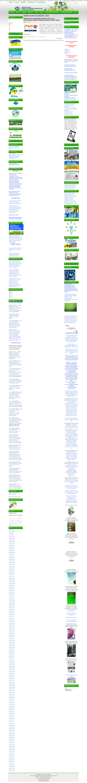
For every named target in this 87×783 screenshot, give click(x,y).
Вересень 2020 (12, 645)
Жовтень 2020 (12, 644)
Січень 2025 (11, 555)
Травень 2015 (11, 756)
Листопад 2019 (12, 663)
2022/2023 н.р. (67, 53)
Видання (24, 12)
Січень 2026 (11, 535)
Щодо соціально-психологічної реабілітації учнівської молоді (72, 401)
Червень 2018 (12, 692)
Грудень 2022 (11, 599)
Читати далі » (59, 38)
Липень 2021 (11, 628)
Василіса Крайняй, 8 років (69, 192)
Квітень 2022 (11, 612)
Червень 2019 (12, 671)
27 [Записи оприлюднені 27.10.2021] (13, 523)
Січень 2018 (11, 701)
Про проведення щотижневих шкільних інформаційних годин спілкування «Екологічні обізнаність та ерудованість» (71, 466)
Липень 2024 (11, 566)
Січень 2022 (11, 618)
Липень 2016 (11, 732)
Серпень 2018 (12, 688)
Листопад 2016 (12, 725)
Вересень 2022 (12, 604)
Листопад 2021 (12, 621)
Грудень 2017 (11, 702)
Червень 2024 (12, 567)
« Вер (10, 524)
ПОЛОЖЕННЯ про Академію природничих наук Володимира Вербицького (70, 109)
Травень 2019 (11, 673)
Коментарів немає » (43, 36)
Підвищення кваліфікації (66, 12)
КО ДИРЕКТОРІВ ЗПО (15, 140)
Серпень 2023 (12, 585)
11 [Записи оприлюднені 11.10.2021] (9, 520)
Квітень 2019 (11, 675)
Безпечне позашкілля (68, 114)
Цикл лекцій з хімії (68, 112)
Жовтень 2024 (12, 560)
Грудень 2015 (11, 744)
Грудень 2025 (11, 536)
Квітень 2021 (11, 633)
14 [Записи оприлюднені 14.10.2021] (15, 520)
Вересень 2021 (12, 624)
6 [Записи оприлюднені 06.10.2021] (13, 518)
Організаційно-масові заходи (52, 12)
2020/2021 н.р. (67, 50)
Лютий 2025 (11, 554)
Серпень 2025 (12, 543)
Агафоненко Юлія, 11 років (69, 200)
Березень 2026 (12, 531)
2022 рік (10, 293)
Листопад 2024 (12, 559)
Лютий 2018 (11, 699)
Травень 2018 (11, 694)
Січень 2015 (11, 763)
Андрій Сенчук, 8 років (68, 198)
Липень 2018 (11, 690)
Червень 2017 (12, 713)
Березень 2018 (12, 697)
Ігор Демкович (46, 780)
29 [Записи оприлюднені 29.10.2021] (17, 523)
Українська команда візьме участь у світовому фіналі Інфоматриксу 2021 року (42, 19)
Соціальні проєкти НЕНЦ (71, 144)
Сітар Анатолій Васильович (70, 185)
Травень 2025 (11, 548)
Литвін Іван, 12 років (68, 199)
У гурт (75, 12)
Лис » (13, 524)
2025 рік (10, 297)
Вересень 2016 (12, 728)
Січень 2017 (11, 721)
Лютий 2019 (11, 678)
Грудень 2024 (11, 557)
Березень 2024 (12, 573)
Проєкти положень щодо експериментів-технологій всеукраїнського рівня (14, 254)
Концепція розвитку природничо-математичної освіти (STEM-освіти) (15, 249)
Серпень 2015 (12, 751)
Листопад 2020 (12, 642)
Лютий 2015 (11, 761)
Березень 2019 (12, 676)
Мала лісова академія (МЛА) (15, 496)
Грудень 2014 (11, 765)
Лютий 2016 (11, 740)
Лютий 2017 (11, 720)
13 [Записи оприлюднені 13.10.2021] (13, 520)
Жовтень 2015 (12, 747)
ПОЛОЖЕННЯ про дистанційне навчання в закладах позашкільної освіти (71, 419)
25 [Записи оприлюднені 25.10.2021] (9, 523)
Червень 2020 (12, 650)
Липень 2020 (11, 649)
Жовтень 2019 (12, 664)
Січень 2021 (11, 638)
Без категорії (36, 36)
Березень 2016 (12, 739)
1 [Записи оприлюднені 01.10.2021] (17, 517)
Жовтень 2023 (12, 581)
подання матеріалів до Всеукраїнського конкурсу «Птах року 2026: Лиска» (15, 471)
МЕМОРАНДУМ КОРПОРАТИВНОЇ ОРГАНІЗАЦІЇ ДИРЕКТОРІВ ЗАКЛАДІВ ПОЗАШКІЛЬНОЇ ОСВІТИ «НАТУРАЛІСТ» (15, 156)
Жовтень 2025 (12, 540)
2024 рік (10, 296)
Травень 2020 (11, 652)
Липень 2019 (11, 669)
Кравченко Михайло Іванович (70, 186)
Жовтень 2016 (12, 727)
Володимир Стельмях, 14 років (70, 201)
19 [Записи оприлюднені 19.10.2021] (11, 521)
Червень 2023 (12, 588)
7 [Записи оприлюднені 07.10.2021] (15, 518)
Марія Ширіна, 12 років (69, 194)
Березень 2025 (12, 552)
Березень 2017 (12, 718)
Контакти (17, 2)
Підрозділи (23, 2)
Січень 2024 (11, 576)
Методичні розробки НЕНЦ (71, 617)
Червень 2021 (12, 630)
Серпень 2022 (12, 605)
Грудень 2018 (11, 682)
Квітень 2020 (11, 654)
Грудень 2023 (11, 578)
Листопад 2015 (12, 746)
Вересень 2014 (12, 770)
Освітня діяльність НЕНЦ (71, 18)
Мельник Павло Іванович (69, 188)
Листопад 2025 (12, 538)
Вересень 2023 (12, 583)
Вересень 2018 (12, 687)
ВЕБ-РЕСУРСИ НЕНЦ (15, 33)
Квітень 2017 (11, 716)
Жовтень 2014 (12, 768)
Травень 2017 (11, 714)
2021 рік (10, 292)
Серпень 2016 (12, 730)
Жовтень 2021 (12, 623)
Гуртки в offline (67, 23)
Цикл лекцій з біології (68, 111)
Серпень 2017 (12, 709)
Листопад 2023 (12, 580)
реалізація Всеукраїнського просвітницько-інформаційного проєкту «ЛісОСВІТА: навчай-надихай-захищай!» (15, 309)
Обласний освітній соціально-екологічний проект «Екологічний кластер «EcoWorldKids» (71, 487)
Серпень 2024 (12, 564)
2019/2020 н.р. (67, 49)
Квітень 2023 (11, 592)
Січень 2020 (11, 659)
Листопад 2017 (12, 704)
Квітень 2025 (11, 550)
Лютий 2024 (11, 574)
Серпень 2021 (12, 626)
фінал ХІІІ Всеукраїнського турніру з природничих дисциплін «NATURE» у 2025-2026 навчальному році (15, 395)
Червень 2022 (12, 609)
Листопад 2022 (12, 600)
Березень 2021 (12, 635)
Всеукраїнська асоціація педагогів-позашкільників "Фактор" (14, 147)
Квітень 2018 (11, 695)
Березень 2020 (12, 656)
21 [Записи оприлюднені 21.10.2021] (15, 521)
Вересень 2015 (12, 749)
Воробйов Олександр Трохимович (71, 184)
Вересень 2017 (12, 707)
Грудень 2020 (11, 640)
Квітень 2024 (11, 571)
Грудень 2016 (11, 723)
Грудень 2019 (11, 661)
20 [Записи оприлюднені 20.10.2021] (13, 521)
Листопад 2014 (12, 766)
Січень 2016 (11, 742)
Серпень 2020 (12, 647)
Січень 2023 (11, 597)
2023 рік (10, 295)
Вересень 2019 (12, 666)
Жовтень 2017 (12, 706)
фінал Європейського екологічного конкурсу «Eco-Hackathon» (14, 431)
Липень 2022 (11, 607)
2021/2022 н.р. (67, 51)
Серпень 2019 (12, 668)
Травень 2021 (11, 631)
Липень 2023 (11, 586)
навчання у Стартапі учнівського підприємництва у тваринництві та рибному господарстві (15, 382)
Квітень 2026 (11, 529)
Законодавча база (41, 2)
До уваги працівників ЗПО (71, 263)
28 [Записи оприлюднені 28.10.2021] (15, 523)
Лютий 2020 (11, 657)
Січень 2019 (11, 680)
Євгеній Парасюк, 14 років (69, 195)
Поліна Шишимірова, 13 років (70, 203)
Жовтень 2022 (12, 602)
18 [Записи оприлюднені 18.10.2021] (9, 521)
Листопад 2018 (12, 683)
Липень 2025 (11, 545)
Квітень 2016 (11, 737)
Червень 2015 (12, 754)
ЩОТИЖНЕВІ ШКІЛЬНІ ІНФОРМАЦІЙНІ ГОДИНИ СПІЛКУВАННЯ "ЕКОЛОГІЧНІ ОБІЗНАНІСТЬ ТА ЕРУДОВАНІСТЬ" (71, 473)
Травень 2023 (11, 590)
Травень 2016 (11, 735)
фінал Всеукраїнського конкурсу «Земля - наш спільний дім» (15, 387)
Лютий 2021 (11, 637)
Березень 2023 (12, 593)
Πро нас (18, 12)
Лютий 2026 (11, 533)
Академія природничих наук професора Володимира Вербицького (70, 105)
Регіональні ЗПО (31, 2)
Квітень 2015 (11, 758)
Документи (30, 12)
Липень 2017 (11, 711)
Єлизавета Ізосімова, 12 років (70, 196)
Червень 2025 (12, 547)
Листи (36, 12)
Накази (41, 12)
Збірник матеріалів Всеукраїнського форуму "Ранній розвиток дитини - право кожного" (71, 345)
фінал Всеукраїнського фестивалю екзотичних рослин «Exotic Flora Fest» (15, 448)
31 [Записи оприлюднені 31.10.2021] (21, 523)
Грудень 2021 (11, 619)
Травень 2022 (11, 611)
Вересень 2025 (12, 541)
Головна (11, 2)
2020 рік (10, 291)
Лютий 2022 (11, 616)
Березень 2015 (12, 759)
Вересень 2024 (12, 562)
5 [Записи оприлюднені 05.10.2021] (11, 518)
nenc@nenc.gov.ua (45, 779)
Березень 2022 (12, 614)
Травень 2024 (11, 569)
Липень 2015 (11, 752)
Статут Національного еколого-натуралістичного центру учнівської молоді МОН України (15, 202)
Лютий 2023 (11, 595)
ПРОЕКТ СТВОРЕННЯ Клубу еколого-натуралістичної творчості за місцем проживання (71, 492)
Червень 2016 (12, 733)
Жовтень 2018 (12, 685)
